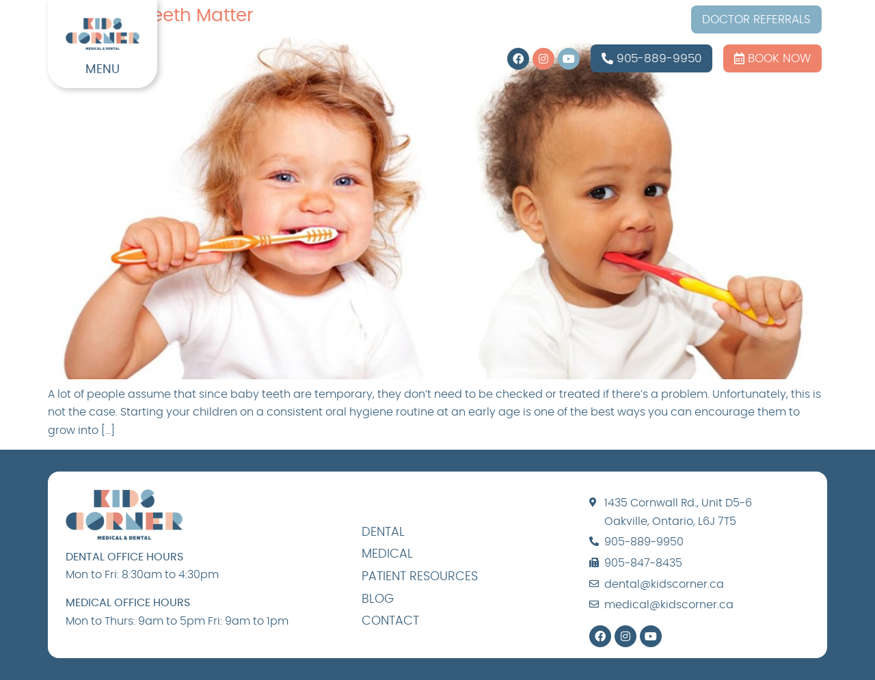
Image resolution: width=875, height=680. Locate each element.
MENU (102, 70)
